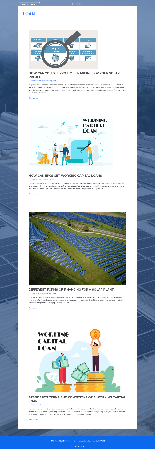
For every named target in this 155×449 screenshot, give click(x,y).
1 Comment (33, 176)
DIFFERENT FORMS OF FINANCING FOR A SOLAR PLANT (69, 287)
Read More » (33, 95)
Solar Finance (44, 81)
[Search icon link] (136, 4)
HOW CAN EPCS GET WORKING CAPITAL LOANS (63, 173)
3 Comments (33, 81)
